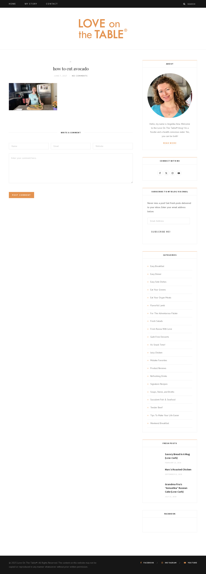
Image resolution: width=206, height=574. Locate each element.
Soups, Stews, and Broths (162, 391)
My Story (31, 3)
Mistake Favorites (158, 360)
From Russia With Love (161, 328)
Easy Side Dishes (158, 281)
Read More (170, 143)
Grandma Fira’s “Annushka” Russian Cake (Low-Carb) (176, 488)
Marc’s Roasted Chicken (178, 469)
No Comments (80, 76)
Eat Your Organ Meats (160, 297)
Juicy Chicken (156, 352)
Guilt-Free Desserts (159, 336)
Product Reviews (158, 368)
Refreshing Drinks (158, 376)
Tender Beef (156, 407)
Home (12, 3)
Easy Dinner (155, 274)
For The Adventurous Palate (164, 313)
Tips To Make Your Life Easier (164, 415)
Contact (52, 3)
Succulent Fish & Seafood (162, 399)
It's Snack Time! (157, 344)
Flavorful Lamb (157, 305)
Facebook (170, 514)
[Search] (184, 4)
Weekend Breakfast (159, 423)
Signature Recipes (159, 384)
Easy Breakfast (157, 266)
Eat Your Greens (158, 289)
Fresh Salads (156, 321)
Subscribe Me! (160, 231)
